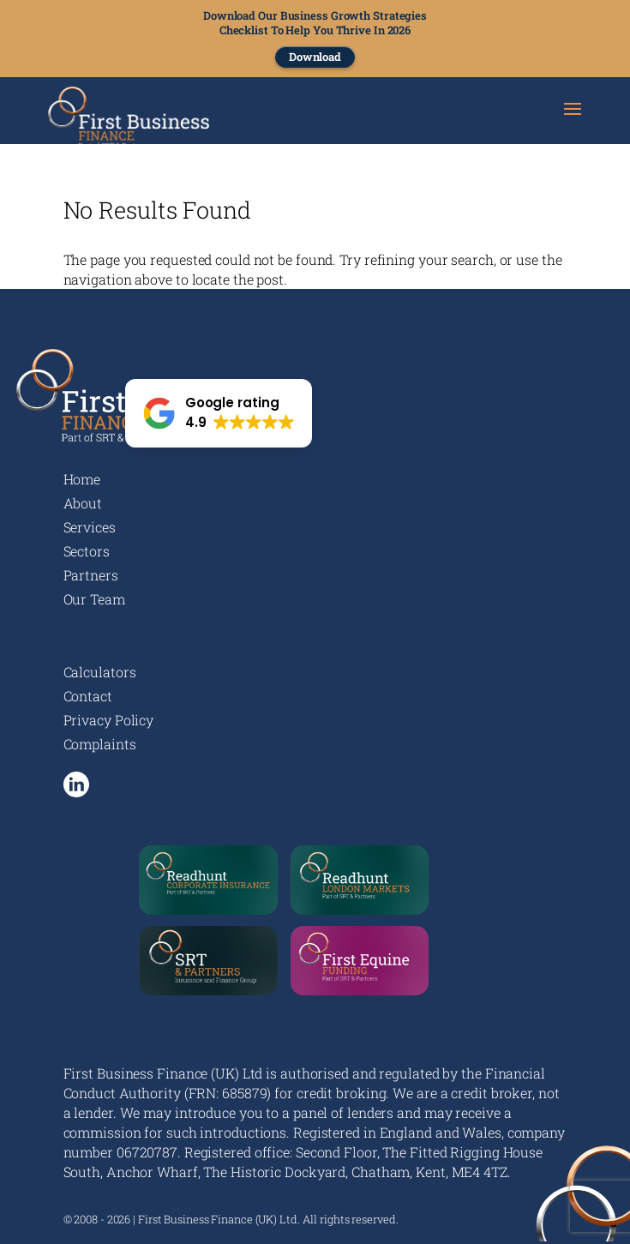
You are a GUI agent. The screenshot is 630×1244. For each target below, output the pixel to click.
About (83, 503)
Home (82, 479)
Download (315, 56)
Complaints (99, 744)
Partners (90, 575)
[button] (219, 413)
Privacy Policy (108, 720)
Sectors (86, 551)
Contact (87, 696)
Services (89, 527)
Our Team (94, 599)
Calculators (99, 672)
